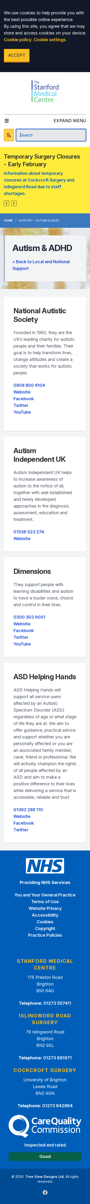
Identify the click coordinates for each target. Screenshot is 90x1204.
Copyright (45, 928)
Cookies (45, 921)
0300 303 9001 (29, 617)
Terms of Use (45, 901)
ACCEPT (16, 55)
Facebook (23, 398)
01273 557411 (57, 1003)
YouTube (22, 412)
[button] (6, 203)
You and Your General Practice (45, 894)
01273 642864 (57, 1105)
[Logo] (45, 91)
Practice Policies (45, 935)
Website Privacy (45, 908)
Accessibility (45, 915)
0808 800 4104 (29, 385)
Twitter (20, 405)
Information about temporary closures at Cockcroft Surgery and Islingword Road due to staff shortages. (39, 183)
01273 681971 (57, 1057)
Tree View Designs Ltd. (45, 1177)
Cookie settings (50, 39)
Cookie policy (17, 39)
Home (8, 220)
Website (21, 391)
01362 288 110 (28, 809)
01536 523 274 (28, 531)
